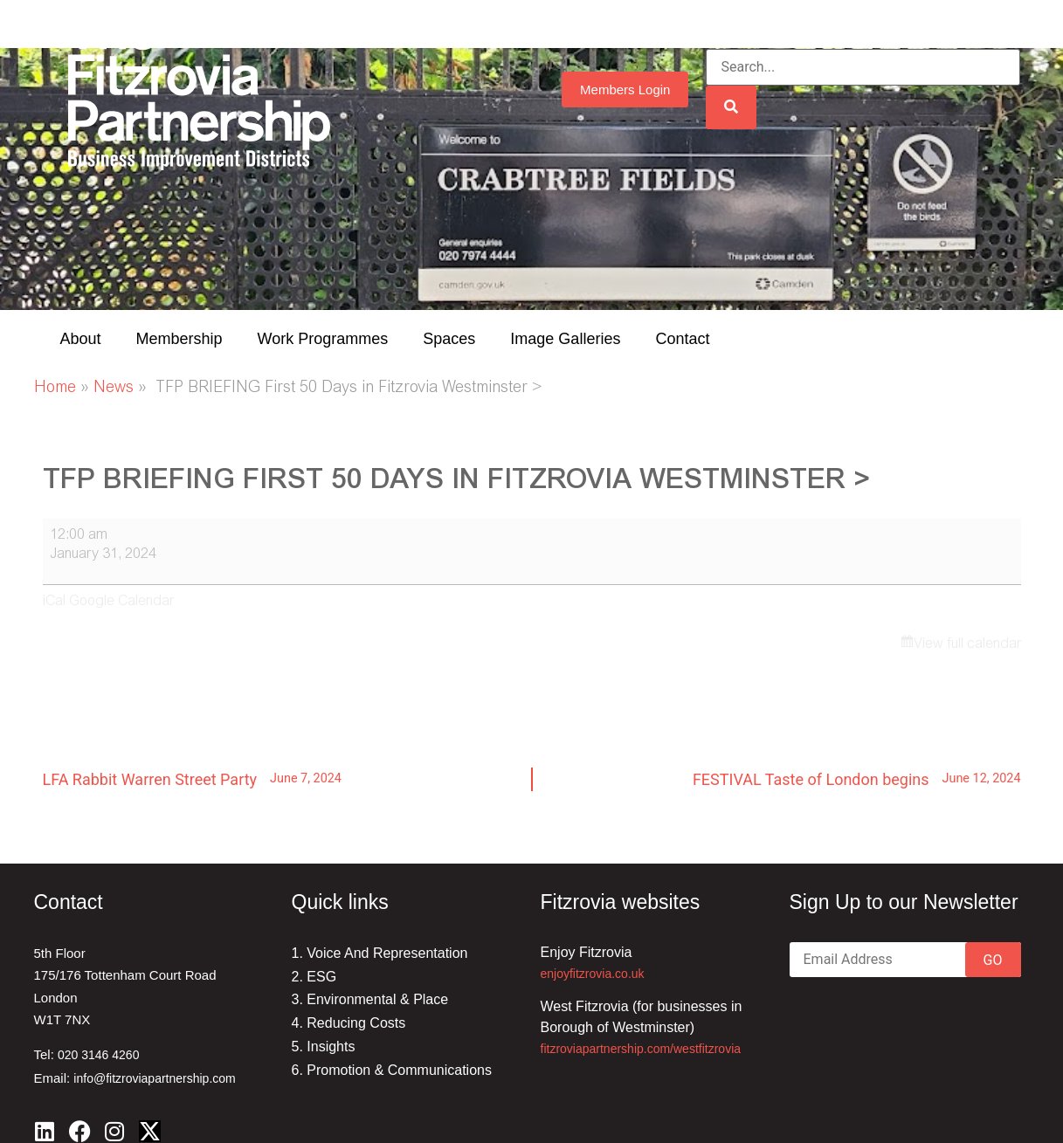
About (80, 339)
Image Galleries (565, 339)
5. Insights (323, 1046)
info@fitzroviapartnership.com (154, 1078)
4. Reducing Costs (349, 1023)
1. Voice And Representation (380, 953)
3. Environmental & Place (370, 999)
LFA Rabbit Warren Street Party (192, 778)
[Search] (731, 107)
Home (55, 388)
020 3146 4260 (98, 1055)
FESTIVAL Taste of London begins (857, 778)
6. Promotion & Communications (392, 1070)
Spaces (449, 339)
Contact (682, 339)
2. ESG (314, 976)
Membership (179, 339)
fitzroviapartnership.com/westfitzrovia (641, 1049)
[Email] (905, 959)
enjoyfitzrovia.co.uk (593, 974)
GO (993, 960)
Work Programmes (323, 339)
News (113, 388)
